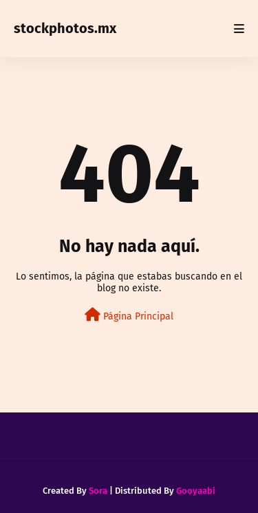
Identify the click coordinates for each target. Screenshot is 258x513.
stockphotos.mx (65, 28)
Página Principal (129, 315)
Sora (98, 490)
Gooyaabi (195, 490)
